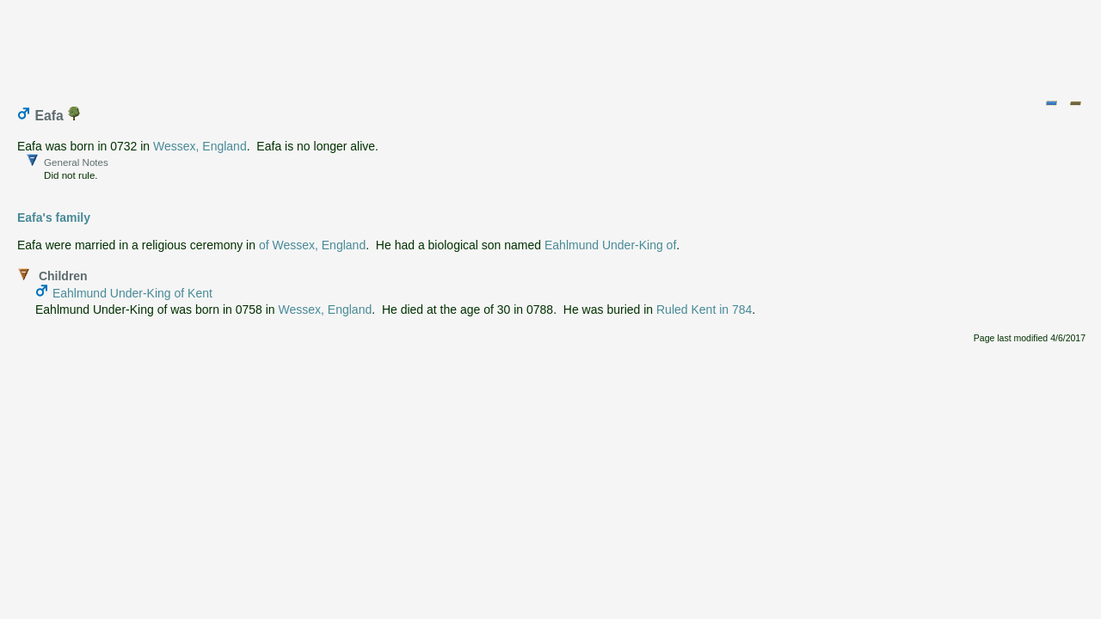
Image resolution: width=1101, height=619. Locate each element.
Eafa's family (53, 217)
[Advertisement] (551, 45)
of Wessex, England (312, 245)
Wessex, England (200, 146)
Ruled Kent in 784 (704, 309)
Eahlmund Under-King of (610, 245)
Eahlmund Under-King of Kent (132, 293)
